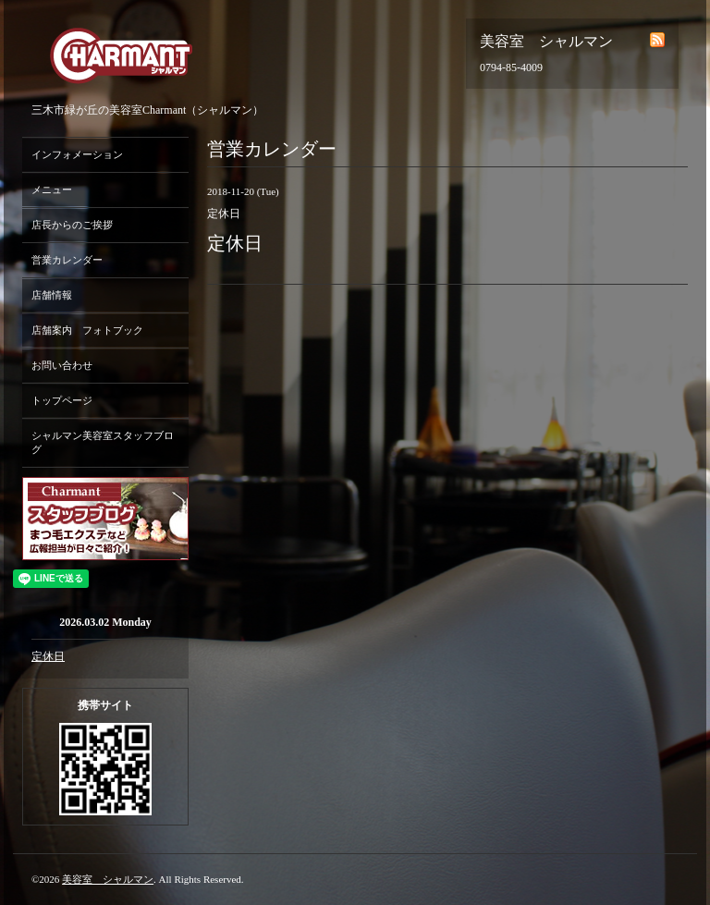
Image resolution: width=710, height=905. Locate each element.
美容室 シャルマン (107, 879)
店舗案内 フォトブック (87, 330)
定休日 (48, 656)
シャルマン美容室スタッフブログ (102, 442)
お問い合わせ (61, 365)
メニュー (51, 189)
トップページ (61, 400)
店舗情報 (51, 294)
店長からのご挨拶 (72, 224)
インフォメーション (77, 154)
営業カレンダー (67, 259)
